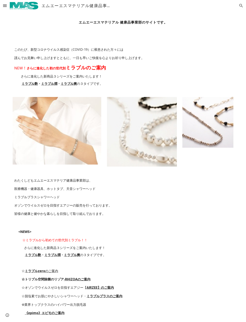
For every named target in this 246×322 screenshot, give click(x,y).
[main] (123, 22)
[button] (5, 5)
